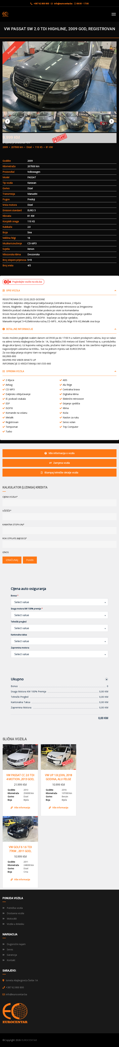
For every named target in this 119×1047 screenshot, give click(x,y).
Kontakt (8, 960)
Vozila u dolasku (13, 924)
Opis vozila (11, 290)
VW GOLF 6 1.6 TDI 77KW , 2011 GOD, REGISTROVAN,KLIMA (20, 849)
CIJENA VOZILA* (10, 496)
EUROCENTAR (29, 1040)
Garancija (9, 954)
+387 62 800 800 (39, 4)
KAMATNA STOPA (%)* (13, 524)
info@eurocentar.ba (63, 4)
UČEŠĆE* (6, 510)
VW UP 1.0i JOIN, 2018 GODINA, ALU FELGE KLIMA (58, 777)
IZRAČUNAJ (12, 560)
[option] (59, 76)
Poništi (30, 560)
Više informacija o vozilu (59, 453)
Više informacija (20, 807)
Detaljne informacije (17, 329)
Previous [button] (7, 121)
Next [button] (111, 121)
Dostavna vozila (13, 913)
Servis (7, 949)
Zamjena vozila (59, 462)
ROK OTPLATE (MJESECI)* (14, 538)
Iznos (5, 552)
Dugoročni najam (14, 944)
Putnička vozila (12, 907)
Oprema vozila (13, 371)
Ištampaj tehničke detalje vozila (59, 472)
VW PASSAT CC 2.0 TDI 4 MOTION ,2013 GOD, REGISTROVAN (20, 777)
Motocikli (9, 918)
